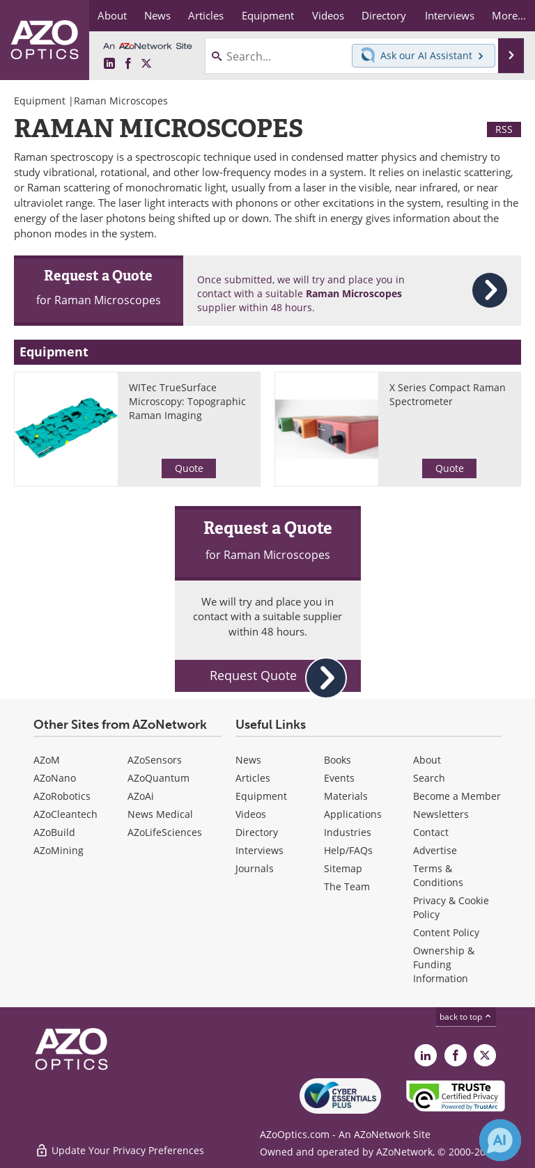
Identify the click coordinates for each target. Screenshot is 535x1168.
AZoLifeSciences (164, 832)
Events (339, 777)
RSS (504, 129)
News (248, 759)
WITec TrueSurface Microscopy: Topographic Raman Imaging (187, 401)
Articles (252, 777)
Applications (353, 814)
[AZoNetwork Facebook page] (128, 64)
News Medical (160, 814)
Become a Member (457, 796)
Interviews (259, 850)
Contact (431, 832)
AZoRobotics (62, 796)
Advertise (435, 850)
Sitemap (343, 868)
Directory (256, 832)
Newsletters (441, 814)
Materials (346, 796)
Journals (254, 868)
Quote (189, 468)
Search (429, 777)
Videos (250, 814)
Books (337, 759)
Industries (347, 832)
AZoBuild (54, 832)
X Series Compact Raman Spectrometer (447, 394)
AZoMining (58, 850)
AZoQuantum (158, 777)
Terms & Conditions (438, 875)
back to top (466, 1017)
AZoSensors (154, 759)
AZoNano (54, 777)
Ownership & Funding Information (443, 964)
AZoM (46, 759)
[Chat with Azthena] (500, 1140)
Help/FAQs (348, 850)
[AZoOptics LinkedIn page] (109, 64)
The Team (347, 886)
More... (509, 15)
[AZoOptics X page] (146, 64)
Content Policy (446, 932)
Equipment (39, 100)
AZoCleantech (65, 814)
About (427, 759)
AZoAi (140, 796)
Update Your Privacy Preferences (119, 1150)
